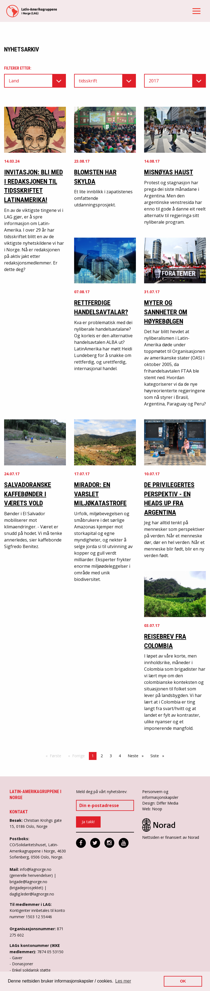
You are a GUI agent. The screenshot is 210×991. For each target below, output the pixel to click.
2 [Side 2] (102, 755)
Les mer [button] (123, 981)
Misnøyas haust (168, 172)
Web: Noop (152, 808)
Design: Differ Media (160, 803)
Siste (158, 755)
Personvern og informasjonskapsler (160, 794)
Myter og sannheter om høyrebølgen (165, 312)
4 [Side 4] (120, 755)
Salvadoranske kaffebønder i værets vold (27, 494)
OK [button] (183, 981)
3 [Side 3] (111, 755)
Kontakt (19, 811)
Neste (137, 755)
